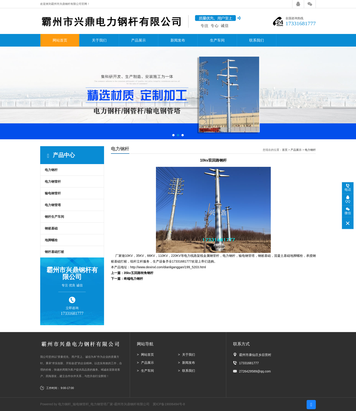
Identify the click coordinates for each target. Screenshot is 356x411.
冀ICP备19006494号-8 (169, 404)
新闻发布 (177, 40)
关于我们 (99, 40)
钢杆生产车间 (54, 216)
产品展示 (138, 40)
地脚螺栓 (51, 240)
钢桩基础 (51, 228)
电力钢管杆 (53, 181)
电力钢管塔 (53, 205)
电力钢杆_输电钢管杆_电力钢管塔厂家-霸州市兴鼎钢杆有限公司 (104, 404)
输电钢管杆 (53, 193)
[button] (173, 135)
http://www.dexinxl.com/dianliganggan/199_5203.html (168, 267)
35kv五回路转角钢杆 (138, 273)
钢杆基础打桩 (54, 252)
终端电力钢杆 (133, 278)
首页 (285, 149)
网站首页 (60, 40)
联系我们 (256, 40)
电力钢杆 (51, 170)
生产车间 (217, 40)
